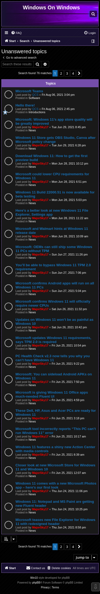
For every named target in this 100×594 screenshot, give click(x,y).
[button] (79, 73)
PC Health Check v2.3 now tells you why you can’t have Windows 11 (52, 358)
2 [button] (61, 73)
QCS (35, 94)
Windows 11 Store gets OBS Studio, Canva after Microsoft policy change (55, 140)
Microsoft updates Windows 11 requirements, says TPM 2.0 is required (53, 340)
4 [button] (73, 73)
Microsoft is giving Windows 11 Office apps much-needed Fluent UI (51, 394)
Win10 (34, 577)
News (32, 130)
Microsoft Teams (29, 91)
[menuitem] (93, 14)
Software (34, 98)
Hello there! (25, 105)
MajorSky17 (40, 127)
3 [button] (67, 73)
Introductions (37, 112)
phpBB (36, 582)
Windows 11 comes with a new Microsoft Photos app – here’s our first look (55, 485)
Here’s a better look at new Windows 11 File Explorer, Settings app (51, 212)
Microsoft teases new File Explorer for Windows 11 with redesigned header (55, 522)
